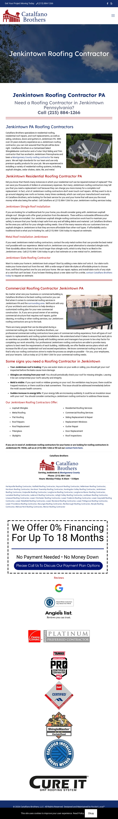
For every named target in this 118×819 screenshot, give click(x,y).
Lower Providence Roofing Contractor (21, 504)
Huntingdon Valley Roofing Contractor (79, 489)
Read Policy (78, 813)
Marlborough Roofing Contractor (76, 504)
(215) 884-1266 (64, 112)
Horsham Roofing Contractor (18, 489)
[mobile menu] (113, 15)
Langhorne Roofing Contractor (60, 492)
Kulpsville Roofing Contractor (34, 492)
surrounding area (36, 303)
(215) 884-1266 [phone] (45, 3)
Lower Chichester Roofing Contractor (45, 498)
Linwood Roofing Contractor (17, 498)
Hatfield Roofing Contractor (43, 486)
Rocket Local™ (98, 807)
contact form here (74, 448)
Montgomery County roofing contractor (31, 157)
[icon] (111, 3)
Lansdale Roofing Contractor (17, 495)
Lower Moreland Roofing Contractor (61, 501)
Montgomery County (70, 472)
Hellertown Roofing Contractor (92, 486)
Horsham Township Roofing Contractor (47, 489)
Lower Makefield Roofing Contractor (30, 501)
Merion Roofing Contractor (54, 506)
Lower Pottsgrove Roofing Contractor (92, 501)
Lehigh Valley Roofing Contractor (68, 495)
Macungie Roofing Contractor (50, 504)
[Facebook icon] (107, 3)
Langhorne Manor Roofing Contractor (89, 492)
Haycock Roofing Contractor (67, 486)
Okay (91, 813)
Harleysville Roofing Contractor (18, 486)
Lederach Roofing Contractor (42, 495)
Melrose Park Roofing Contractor (29, 506)
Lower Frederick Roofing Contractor (76, 498)
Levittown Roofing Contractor (95, 495)
